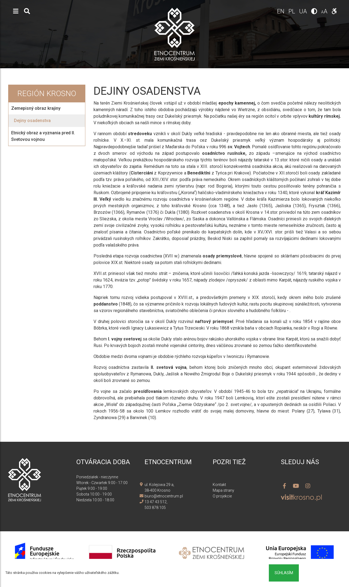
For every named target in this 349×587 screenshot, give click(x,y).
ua (303, 11)
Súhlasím (284, 573)
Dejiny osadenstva (32, 120)
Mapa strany (223, 490)
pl (292, 11)
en (281, 11)
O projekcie (222, 496)
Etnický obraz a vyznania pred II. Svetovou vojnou (43, 136)
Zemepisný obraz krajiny (36, 108)
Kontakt (219, 484)
